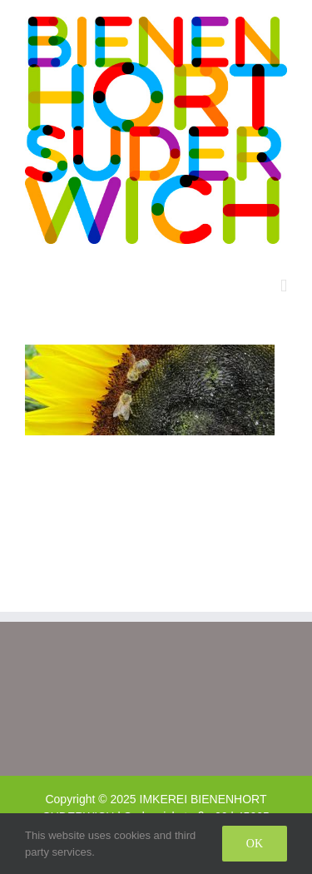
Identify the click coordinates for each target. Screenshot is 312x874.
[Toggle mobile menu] (283, 286)
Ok (254, 843)
